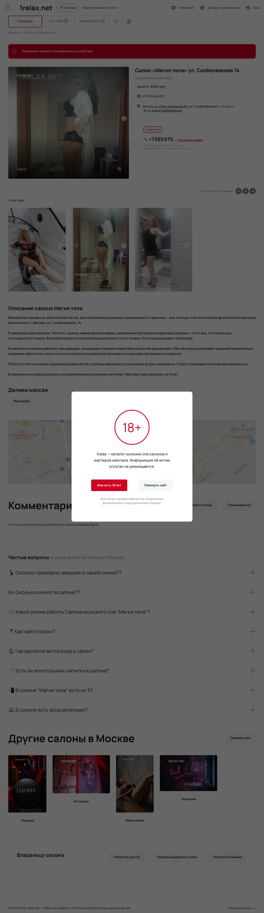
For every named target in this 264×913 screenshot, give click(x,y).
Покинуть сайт (155, 485)
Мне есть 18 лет (109, 485)
